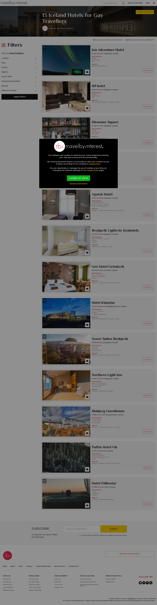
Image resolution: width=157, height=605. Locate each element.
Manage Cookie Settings (78, 183)
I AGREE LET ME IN (78, 178)
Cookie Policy (94, 164)
